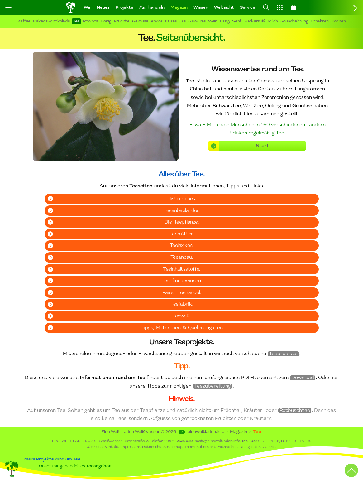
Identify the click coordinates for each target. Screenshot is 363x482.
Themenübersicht (200, 447)
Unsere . (51, 459)
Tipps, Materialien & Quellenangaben (182, 327)
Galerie (269, 447)
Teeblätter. (182, 234)
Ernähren (320, 21)
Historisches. (181, 198)
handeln (152, 7)
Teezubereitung (212, 386)
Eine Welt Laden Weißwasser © (138, 432)
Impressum (130, 447)
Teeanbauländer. (181, 210)
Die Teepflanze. (181, 222)
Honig (106, 21)
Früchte (122, 21)
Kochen (338, 21)
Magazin (179, 7)
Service (247, 7)
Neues (103, 7)
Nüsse (171, 21)
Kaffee (24, 21)
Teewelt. (181, 316)
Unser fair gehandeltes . (75, 466)
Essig (225, 21)
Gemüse (140, 21)
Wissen (200, 7)
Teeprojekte (283, 353)
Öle (182, 21)
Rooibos (90, 21)
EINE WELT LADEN (69, 441)
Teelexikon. (181, 245)
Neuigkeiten (250, 447)
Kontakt (111, 447)
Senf (236, 21)
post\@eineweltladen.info (217, 441)
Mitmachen (227, 447)
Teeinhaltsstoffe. (181, 269)
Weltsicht (224, 7)
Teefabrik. (181, 304)
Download (302, 377)
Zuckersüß (254, 21)
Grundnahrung (294, 21)
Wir (87, 7)
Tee (76, 21)
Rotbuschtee (294, 410)
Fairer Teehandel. (181, 292)
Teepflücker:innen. (181, 280)
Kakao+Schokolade (51, 21)
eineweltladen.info (206, 432)
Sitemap (174, 447)
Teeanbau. (181, 257)
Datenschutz (153, 447)
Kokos (157, 21)
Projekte (124, 7)
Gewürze (197, 21)
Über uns (95, 447)
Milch (273, 21)
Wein (212, 21)
